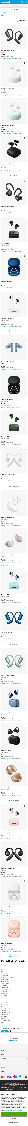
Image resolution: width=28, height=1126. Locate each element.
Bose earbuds (4, 969)
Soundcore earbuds (5, 1012)
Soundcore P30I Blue (6, 594)
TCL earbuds (4, 1016)
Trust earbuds (4, 1018)
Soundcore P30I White (6, 318)
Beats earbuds (4, 968)
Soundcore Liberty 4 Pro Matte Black (9, 163)
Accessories (14, 1058)
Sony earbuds (4, 1010)
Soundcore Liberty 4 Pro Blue (8, 361)
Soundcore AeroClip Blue (7, 713)
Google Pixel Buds (5, 973)
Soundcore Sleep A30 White (7, 88)
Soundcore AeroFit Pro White (8, 474)
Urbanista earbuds (5, 1020)
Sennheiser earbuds (5, 1006)
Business (14, 1067)
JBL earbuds (4, 985)
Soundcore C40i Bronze (6, 788)
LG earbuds (4, 993)
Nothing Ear (4, 995)
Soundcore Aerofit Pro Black (7, 868)
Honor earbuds (4, 975)
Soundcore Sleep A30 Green (7, 125)
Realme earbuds (5, 1003)
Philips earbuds (4, 1001)
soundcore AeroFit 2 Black (7, 50)
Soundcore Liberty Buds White (8, 517)
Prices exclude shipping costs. (15, 1083)
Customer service (14, 1063)
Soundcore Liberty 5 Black (7, 399)
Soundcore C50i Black (6, 750)
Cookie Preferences (9, 1089)
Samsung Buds (4, 1004)
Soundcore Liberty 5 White (7, 906)
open (16, 1028)
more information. (14, 1085)
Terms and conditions (21, 1087)
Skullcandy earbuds (5, 1008)
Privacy (10, 1087)
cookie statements (17, 1110)
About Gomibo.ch (4, 1087)
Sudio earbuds (4, 1014)
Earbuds (3, 12)
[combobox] (15, 6)
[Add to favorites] (24, 25)
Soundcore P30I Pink (6, 831)
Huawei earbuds (5, 979)
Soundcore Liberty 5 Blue (7, 281)
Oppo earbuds (4, 999)
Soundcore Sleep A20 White (7, 555)
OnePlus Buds (4, 997)
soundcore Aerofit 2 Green (7, 675)
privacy (9, 1110)
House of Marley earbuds (7, 977)
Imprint (14, 1087)
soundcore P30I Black (6, 243)
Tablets (14, 1054)
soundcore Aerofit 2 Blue (7, 632)
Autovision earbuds (5, 966)
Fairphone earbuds (5, 971)
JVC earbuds (4, 991)
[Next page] (17, 955)
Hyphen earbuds (5, 981)
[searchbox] (14, 6)
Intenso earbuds (5, 983)
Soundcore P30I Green (6, 436)
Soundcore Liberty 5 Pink (7, 943)
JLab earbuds (4, 987)
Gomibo (14, 1071)
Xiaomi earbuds (4, 1022)
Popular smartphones (14, 1045)
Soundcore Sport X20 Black (7, 206)
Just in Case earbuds (6, 989)
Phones (14, 1050)
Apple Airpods (4, 964)
